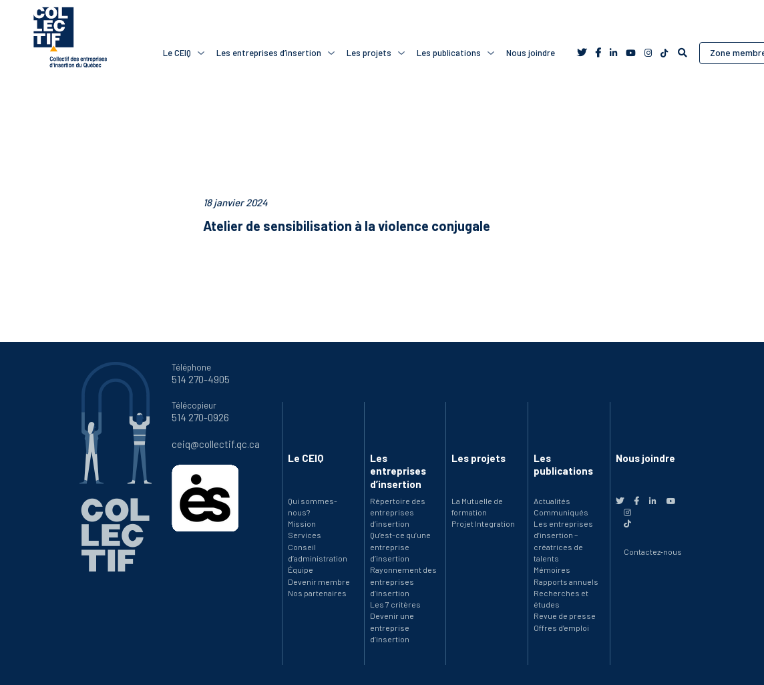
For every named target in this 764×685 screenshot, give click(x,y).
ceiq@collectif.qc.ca (216, 444)
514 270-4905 (201, 379)
